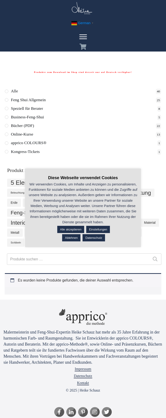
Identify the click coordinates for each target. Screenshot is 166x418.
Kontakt (83, 383)
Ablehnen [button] (71, 238)
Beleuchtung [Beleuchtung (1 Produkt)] (17, 193)
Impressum (83, 369)
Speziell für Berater (27, 108)
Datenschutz (83, 376)
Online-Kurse (22, 135)
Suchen (155, 259)
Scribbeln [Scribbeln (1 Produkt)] (16, 243)
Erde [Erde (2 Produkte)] (14, 203)
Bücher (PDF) (23, 126)
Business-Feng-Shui (28, 117)
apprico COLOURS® (29, 143)
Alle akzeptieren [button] (71, 229)
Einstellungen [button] (98, 229)
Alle (14, 91)
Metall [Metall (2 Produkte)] (15, 233)
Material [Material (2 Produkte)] (150, 223)
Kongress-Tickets (25, 152)
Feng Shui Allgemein (28, 100)
